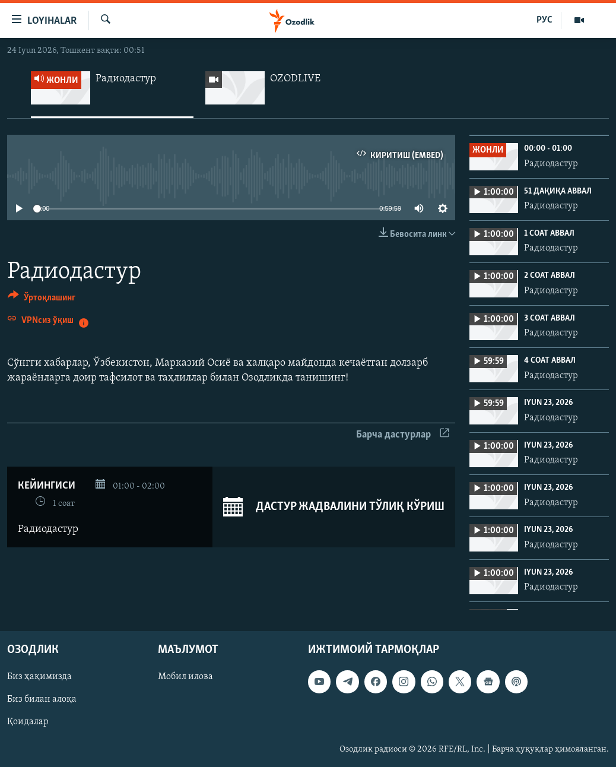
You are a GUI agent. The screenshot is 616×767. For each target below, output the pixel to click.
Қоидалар (28, 722)
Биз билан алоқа (42, 700)
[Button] (41, 299)
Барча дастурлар (402, 434)
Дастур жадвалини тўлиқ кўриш (333, 507)
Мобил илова (185, 677)
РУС (544, 20)
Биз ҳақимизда (39, 677)
